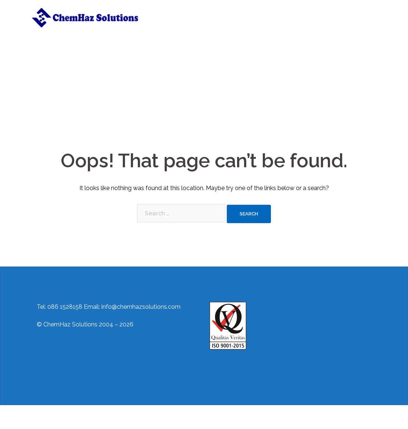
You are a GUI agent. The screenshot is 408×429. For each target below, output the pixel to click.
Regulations (307, 13)
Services (215, 13)
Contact (273, 13)
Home (162, 13)
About (187, 13)
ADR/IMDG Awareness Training (192, 22)
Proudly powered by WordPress (74, 417)
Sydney (154, 417)
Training (244, 13)
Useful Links (345, 13)
